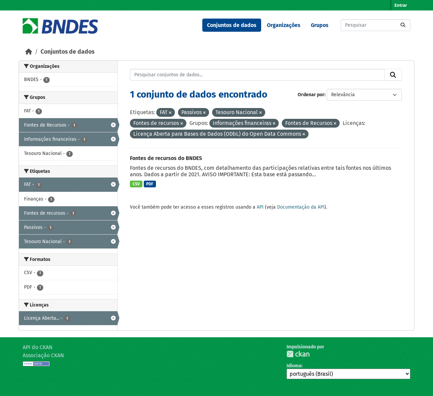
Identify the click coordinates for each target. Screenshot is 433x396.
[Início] (28, 51)
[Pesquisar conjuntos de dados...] (375, 25)
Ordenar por (311, 95)
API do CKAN (37, 347)
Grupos (319, 25)
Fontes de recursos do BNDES (166, 158)
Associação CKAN (43, 355)
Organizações (283, 25)
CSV (136, 184)
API (260, 207)
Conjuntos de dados (231, 25)
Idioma (294, 366)
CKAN (298, 354)
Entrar (400, 5)
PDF (149, 184)
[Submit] (403, 25)
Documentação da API (300, 207)
